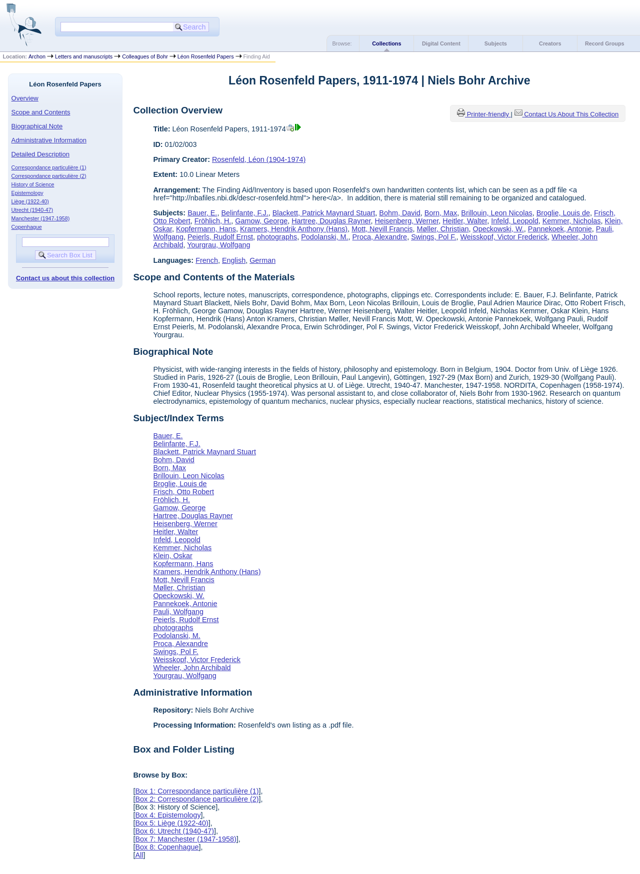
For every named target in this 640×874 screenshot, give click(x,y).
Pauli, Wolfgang (178, 612)
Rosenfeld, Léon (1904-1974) (259, 159)
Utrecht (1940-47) (33, 210)
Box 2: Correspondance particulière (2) (196, 799)
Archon (37, 56)
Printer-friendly (489, 114)
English (234, 260)
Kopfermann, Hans (206, 229)
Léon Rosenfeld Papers (206, 56)
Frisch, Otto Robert (183, 492)
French (207, 260)
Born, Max (441, 213)
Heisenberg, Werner (407, 221)
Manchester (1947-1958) (41, 218)
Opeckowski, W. (498, 229)
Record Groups (604, 43)
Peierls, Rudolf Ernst (220, 237)
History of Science (33, 184)
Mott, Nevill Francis (382, 229)
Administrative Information (49, 140)
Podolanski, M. (324, 237)
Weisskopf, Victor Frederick (504, 237)
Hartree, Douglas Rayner (331, 221)
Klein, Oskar (172, 556)
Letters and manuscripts (83, 56)
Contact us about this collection (65, 278)
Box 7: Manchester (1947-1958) (185, 839)
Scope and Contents (41, 112)
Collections (386, 43)
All (139, 855)
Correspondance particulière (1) (49, 167)
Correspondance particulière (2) (49, 176)
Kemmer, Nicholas (571, 221)
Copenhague (27, 227)
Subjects (495, 43)
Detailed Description (41, 154)
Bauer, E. (202, 213)
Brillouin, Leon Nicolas (496, 213)
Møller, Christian (442, 229)
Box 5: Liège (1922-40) (171, 823)
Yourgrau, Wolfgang (218, 245)
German (263, 260)
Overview (25, 98)
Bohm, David (399, 213)
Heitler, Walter (464, 221)
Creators (550, 43)
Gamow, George (261, 221)
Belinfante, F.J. (244, 213)
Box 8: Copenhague (166, 847)
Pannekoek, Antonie (560, 229)
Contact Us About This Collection (571, 114)
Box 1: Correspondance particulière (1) (196, 791)
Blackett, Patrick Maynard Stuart (324, 213)
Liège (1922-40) (30, 201)
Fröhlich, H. (213, 221)
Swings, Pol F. (433, 237)
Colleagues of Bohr (145, 56)
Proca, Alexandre (380, 237)
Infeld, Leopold (514, 221)
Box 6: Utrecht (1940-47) (174, 831)
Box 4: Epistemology (167, 815)
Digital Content (441, 43)
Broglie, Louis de (563, 213)
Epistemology (28, 193)
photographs (277, 237)
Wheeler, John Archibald (191, 668)
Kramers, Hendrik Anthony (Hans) (294, 229)
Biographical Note (37, 126)
